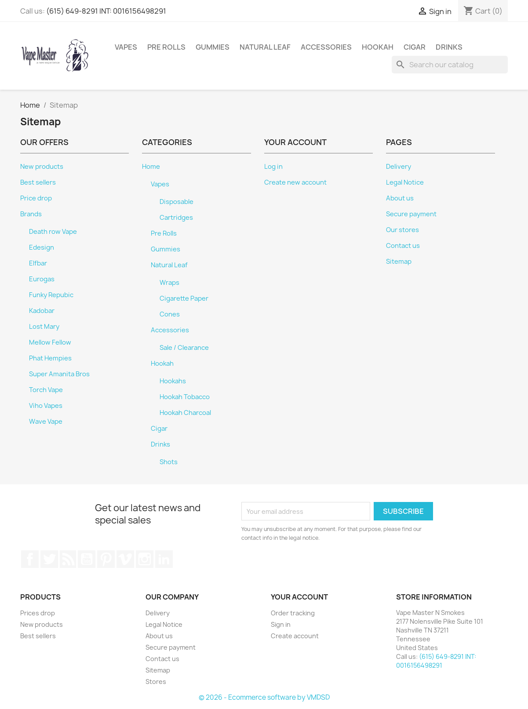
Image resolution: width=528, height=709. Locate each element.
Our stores (402, 229)
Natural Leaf (265, 47)
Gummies (212, 47)
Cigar (415, 47)
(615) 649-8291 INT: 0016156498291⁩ (106, 11)
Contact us (403, 245)
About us (400, 198)
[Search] (450, 64)
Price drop (36, 198)
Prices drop (37, 613)
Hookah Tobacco (185, 397)
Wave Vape (45, 421)
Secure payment (411, 214)
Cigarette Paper (184, 298)
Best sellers (38, 182)
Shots (169, 462)
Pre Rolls (166, 47)
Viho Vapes (45, 405)
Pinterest (106, 559)
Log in (273, 166)
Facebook (30, 559)
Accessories (326, 47)
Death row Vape (53, 231)
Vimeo (125, 559)
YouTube (86, 559)
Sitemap (398, 261)
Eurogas (42, 279)
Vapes (126, 47)
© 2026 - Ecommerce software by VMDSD (264, 697)
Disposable (176, 201)
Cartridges (176, 217)
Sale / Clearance (184, 347)
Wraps (169, 282)
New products (41, 166)
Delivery (398, 166)
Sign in (281, 624)
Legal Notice (405, 182)
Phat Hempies (50, 358)
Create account (295, 636)
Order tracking (293, 613)
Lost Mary (44, 326)
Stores (156, 681)
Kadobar (42, 310)
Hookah (377, 47)
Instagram (144, 559)
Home (151, 166)
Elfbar (38, 263)
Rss (68, 559)
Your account (299, 597)
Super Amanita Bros (59, 374)
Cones (170, 314)
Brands (31, 214)
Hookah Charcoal (185, 412)
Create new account (295, 182)
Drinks (449, 47)
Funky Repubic (51, 295)
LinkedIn (164, 559)
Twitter (49, 559)
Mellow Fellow (50, 342)
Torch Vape (46, 389)
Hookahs (173, 381)
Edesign (41, 247)
